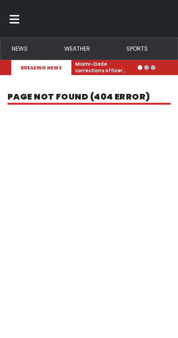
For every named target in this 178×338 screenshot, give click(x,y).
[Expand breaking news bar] (165, 67)
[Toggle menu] (15, 18)
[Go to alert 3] (153, 67)
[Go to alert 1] (140, 67)
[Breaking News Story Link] (104, 67)
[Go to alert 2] (146, 67)
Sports (137, 49)
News (20, 49)
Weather (77, 49)
